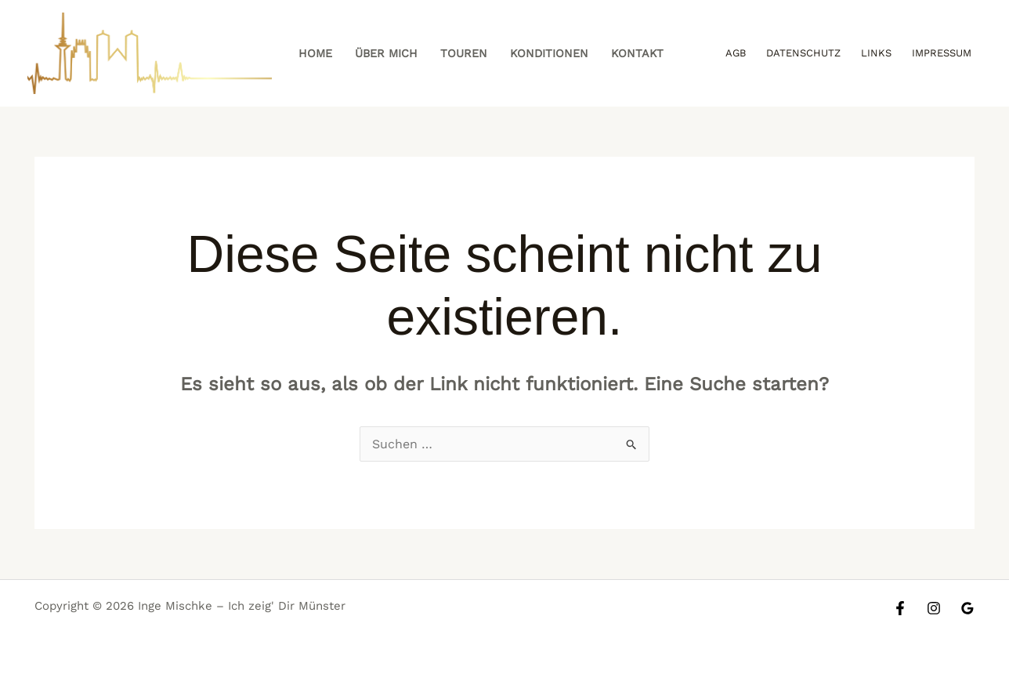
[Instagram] (934, 608)
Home (315, 53)
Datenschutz (803, 53)
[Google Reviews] (967, 608)
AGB (735, 53)
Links (876, 53)
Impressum (941, 53)
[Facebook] (900, 608)
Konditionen (549, 53)
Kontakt (637, 53)
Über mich (386, 53)
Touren (463, 53)
